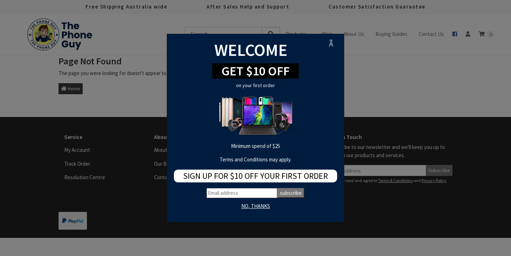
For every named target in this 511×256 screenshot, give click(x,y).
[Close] (333, 43)
